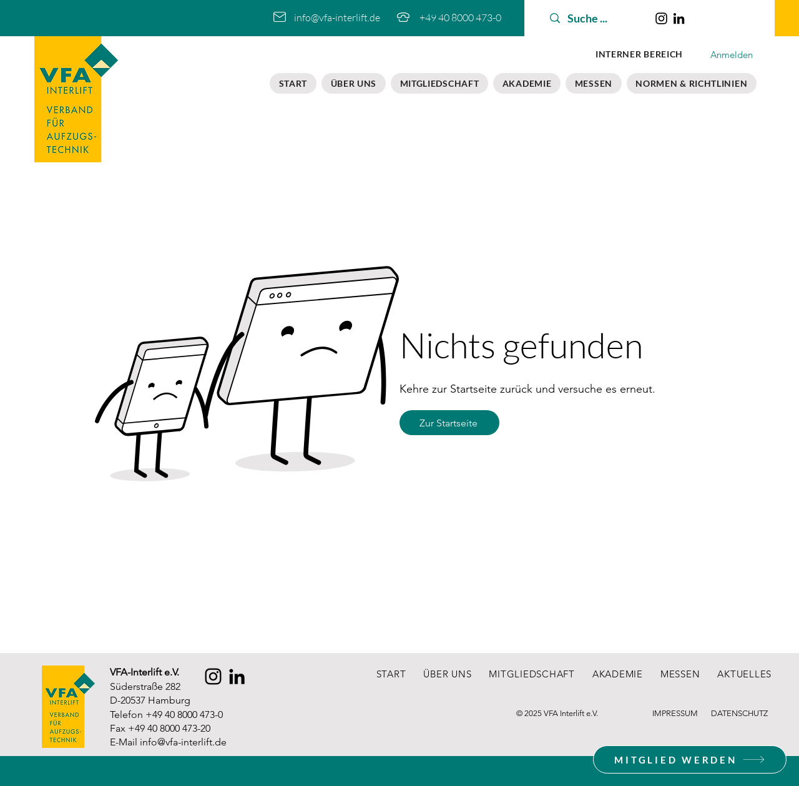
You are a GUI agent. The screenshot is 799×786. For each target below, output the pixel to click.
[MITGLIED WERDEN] (690, 759)
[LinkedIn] (679, 18)
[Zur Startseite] (449, 422)
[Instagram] (661, 18)
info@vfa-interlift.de (183, 742)
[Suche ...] (594, 18)
